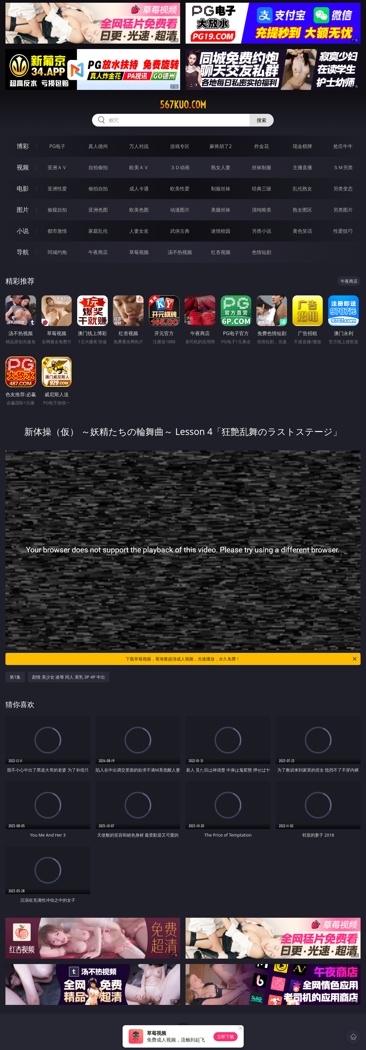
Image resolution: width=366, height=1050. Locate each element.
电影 (23, 188)
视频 (23, 167)
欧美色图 (139, 209)
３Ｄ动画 (180, 167)
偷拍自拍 (98, 188)
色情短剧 (261, 252)
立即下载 (225, 1036)
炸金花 (261, 146)
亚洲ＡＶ (57, 167)
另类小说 (261, 231)
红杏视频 (220, 252)
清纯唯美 (261, 209)
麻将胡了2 (220, 146)
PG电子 (57, 146)
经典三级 (261, 188)
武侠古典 (180, 231)
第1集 (15, 677)
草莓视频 (139, 252)
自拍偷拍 (98, 167)
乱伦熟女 (302, 188)
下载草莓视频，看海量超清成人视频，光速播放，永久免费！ (241, 659)
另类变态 (343, 188)
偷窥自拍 (57, 209)
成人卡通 (139, 188)
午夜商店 (98, 252)
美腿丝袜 (220, 209)
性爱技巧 (343, 231)
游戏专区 (180, 146)
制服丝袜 (220, 188)
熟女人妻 (220, 167)
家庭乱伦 (98, 231)
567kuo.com (183, 105)
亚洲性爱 (57, 188)
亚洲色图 (98, 209)
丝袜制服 (261, 167)
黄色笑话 (302, 231)
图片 (23, 210)
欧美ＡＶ (139, 167)
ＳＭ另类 (343, 167)
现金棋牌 (302, 146)
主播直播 (302, 167)
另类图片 (343, 209)
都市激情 (57, 231)
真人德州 (98, 146)
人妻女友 (139, 231)
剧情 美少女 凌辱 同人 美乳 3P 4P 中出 (68, 677)
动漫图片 (180, 209)
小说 (23, 231)
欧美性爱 (180, 188)
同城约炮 (57, 252)
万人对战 (139, 146)
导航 (23, 252)
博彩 (23, 146)
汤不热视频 (180, 252)
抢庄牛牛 (343, 146)
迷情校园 (220, 231)
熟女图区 (302, 209)
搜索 (261, 120)
